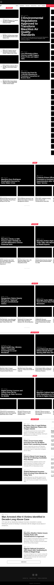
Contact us (25, 578)
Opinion (43, 5)
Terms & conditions (42, 578)
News (17, 5)
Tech (39, 5)
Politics (27, 5)
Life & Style (33, 5)
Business (22, 5)
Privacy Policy (32, 578)
